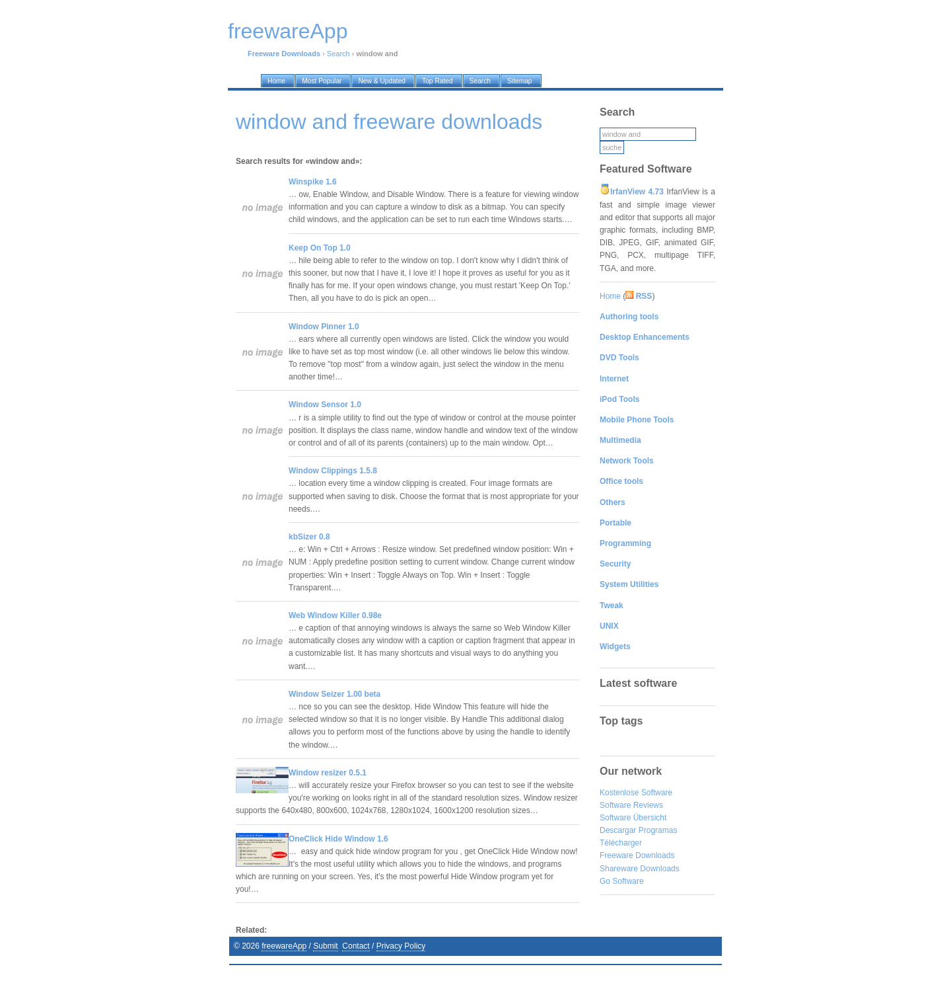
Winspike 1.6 (313, 181)
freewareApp (284, 946)
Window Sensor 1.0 (325, 404)
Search (338, 54)
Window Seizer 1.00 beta (334, 694)
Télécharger (621, 842)
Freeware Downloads (637, 855)
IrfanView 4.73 (637, 191)
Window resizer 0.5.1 (328, 772)
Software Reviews (631, 805)
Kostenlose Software (636, 792)
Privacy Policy (401, 946)
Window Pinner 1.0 (324, 326)
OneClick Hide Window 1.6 (338, 839)
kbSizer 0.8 (309, 536)
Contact (355, 946)
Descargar (618, 830)
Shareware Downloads (640, 868)
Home (610, 296)
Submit (325, 946)
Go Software (622, 881)
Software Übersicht (633, 817)
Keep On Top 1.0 (320, 248)
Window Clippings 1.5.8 (333, 470)
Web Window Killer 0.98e (335, 615)
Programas (658, 830)
